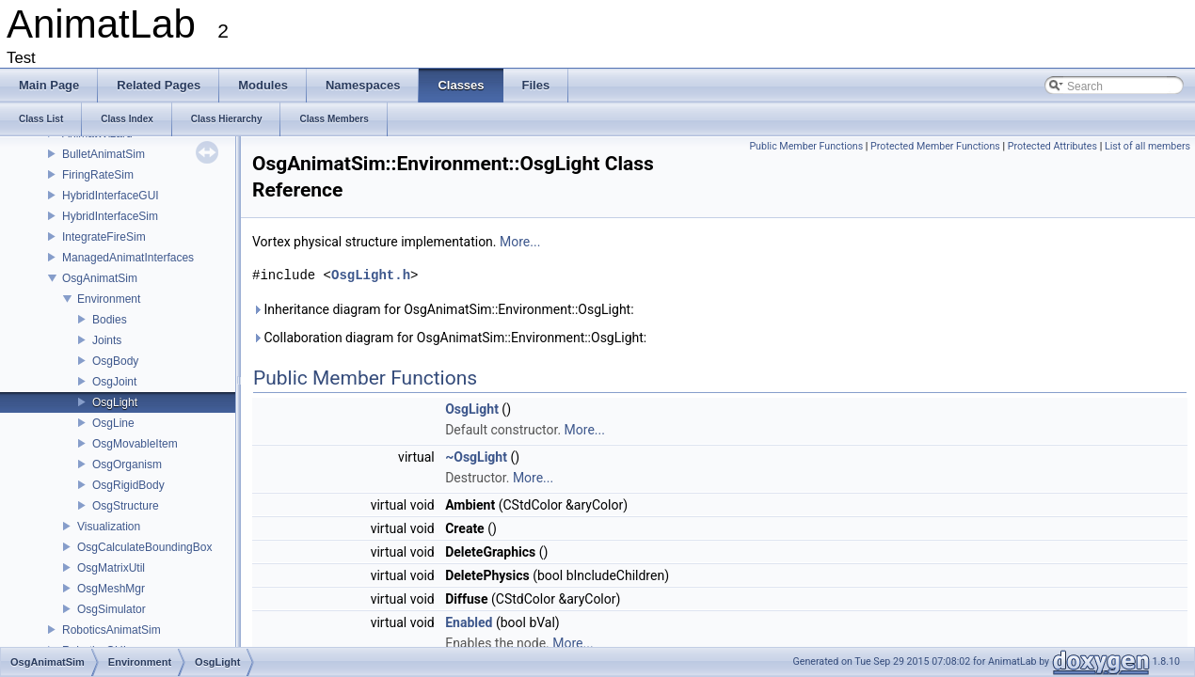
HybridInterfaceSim (110, 216)
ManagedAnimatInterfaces (128, 257)
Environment (108, 299)
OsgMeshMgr (111, 588)
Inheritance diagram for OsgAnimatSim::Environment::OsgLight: (443, 309)
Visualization (108, 526)
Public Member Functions (806, 146)
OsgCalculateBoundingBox (144, 547)
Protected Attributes (1052, 146)
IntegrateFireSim (104, 237)
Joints (106, 340)
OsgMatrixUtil (111, 568)
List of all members (1147, 146)
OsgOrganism (127, 464)
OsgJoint (114, 381)
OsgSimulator (111, 609)
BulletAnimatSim (103, 154)
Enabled (468, 622)
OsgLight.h (370, 275)
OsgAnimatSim (99, 278)
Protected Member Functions (935, 146)
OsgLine (113, 423)
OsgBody (115, 361)
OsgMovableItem (135, 443)
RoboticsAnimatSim (111, 630)
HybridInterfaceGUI (110, 195)
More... (520, 241)
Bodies (109, 319)
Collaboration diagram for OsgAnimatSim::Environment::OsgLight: (449, 337)
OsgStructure (125, 505)
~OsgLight (476, 456)
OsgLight (114, 402)
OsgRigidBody (128, 485)
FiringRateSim (98, 174)
